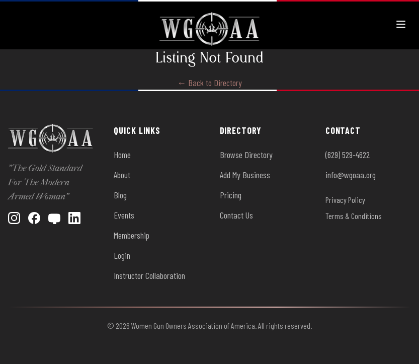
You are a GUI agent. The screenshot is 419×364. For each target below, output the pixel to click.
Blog (120, 194)
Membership (131, 235)
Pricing (230, 194)
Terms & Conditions (353, 216)
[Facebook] (34, 218)
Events (124, 215)
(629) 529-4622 (347, 154)
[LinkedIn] (74, 218)
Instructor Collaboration (149, 275)
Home (122, 154)
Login (122, 255)
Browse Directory (246, 154)
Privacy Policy (345, 199)
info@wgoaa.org (350, 174)
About (122, 174)
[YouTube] (54, 218)
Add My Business (245, 174)
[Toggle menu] (401, 24)
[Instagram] (14, 218)
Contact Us (236, 215)
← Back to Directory (209, 82)
